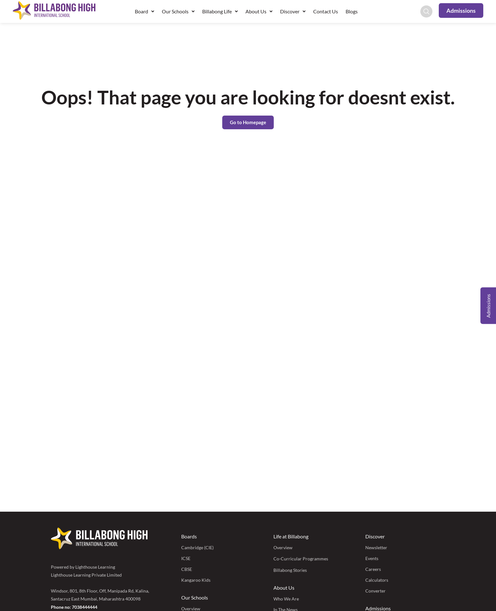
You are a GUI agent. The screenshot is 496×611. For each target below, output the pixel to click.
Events (371, 558)
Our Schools (178, 11)
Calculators (376, 580)
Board (144, 11)
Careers (373, 569)
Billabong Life (220, 11)
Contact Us (325, 11)
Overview (283, 547)
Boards (189, 536)
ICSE (185, 558)
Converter (375, 590)
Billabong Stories (290, 570)
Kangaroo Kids (195, 580)
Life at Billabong (290, 536)
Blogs (352, 11)
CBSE (186, 569)
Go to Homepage (248, 122)
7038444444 (84, 607)
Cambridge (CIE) (197, 547)
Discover (293, 11)
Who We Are (286, 598)
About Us (258, 11)
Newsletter (376, 547)
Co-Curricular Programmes (300, 558)
